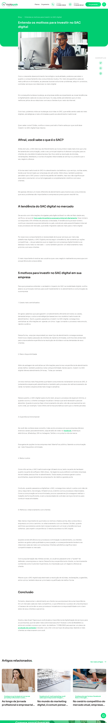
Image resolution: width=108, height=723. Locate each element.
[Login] (104, 4)
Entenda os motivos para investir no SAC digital (43, 17)
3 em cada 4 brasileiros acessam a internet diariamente (55, 218)
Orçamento (45, 4)
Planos (37, 4)
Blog (20, 17)
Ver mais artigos (96, 662)
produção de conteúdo (27, 628)
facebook (67, 431)
